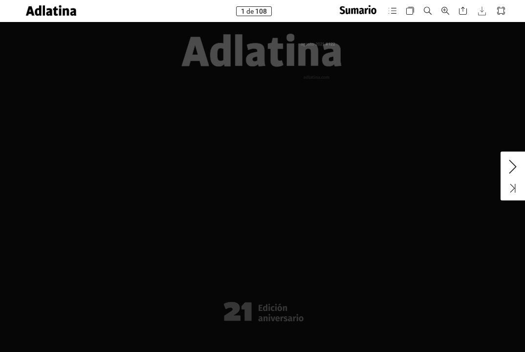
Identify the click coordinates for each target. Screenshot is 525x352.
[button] (51, 11)
